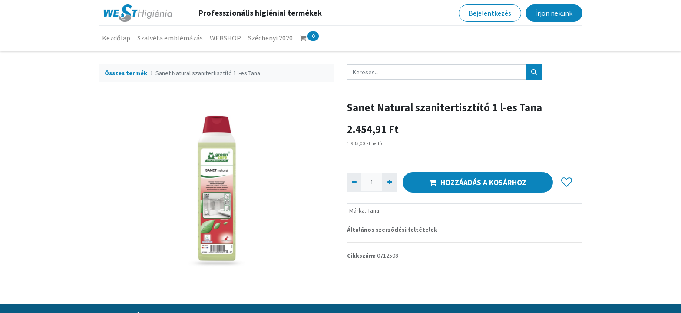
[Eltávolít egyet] (354, 182)
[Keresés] (534, 72)
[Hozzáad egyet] (389, 182)
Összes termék (126, 73)
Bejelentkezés (489, 13)
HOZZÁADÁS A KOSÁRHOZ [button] (477, 182)
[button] (566, 182)
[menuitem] (117, 38)
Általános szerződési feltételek (392, 229)
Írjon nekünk (553, 13)
